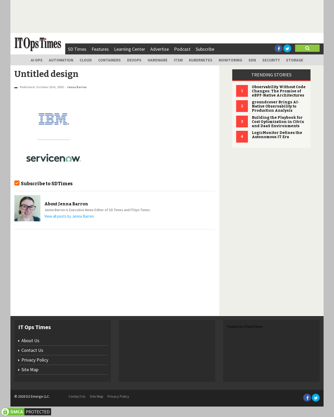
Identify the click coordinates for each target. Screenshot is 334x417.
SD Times (77, 49)
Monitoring (230, 60)
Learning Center (129, 49)
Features (100, 49)
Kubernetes (200, 60)
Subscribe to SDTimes (47, 184)
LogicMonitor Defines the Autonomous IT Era (277, 135)
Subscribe (205, 49)
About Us (30, 340)
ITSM (178, 60)
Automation (61, 60)
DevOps (134, 60)
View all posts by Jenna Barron (69, 216)
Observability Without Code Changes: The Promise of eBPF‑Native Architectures (279, 91)
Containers (109, 60)
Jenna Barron (77, 87)
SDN (252, 60)
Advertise (159, 49)
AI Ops (37, 60)
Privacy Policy (34, 360)
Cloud (86, 60)
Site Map (29, 370)
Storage (294, 60)
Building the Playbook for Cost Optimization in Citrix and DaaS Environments (278, 121)
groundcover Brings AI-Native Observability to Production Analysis (275, 106)
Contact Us (32, 350)
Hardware (158, 60)
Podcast (182, 49)
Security (271, 60)
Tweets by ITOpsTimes (245, 326)
